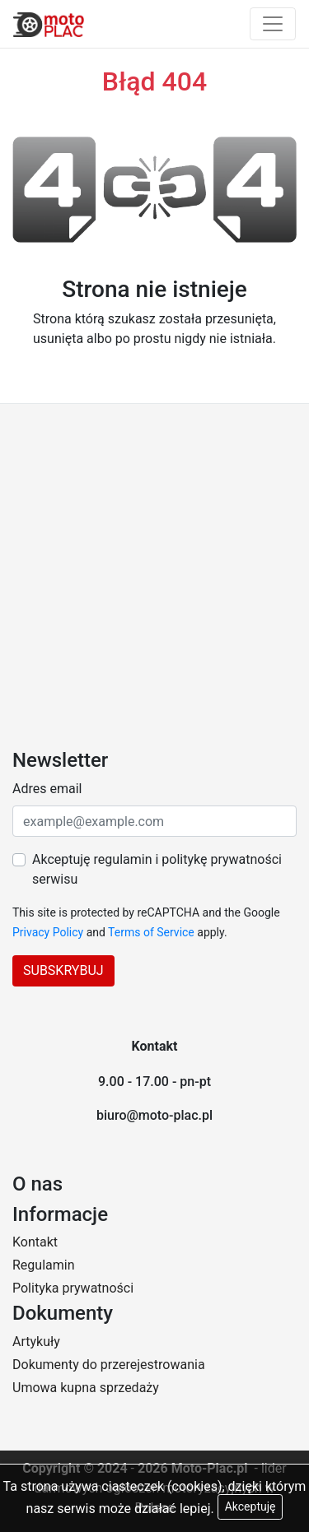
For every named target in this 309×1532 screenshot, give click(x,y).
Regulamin (43, 1265)
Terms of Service (151, 932)
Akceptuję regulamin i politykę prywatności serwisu (157, 869)
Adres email (47, 788)
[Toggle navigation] (273, 23)
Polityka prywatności (72, 1288)
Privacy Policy (47, 932)
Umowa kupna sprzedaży (85, 1387)
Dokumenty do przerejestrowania (108, 1364)
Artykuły (36, 1341)
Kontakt (35, 1242)
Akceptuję (250, 1506)
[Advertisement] (154, 566)
